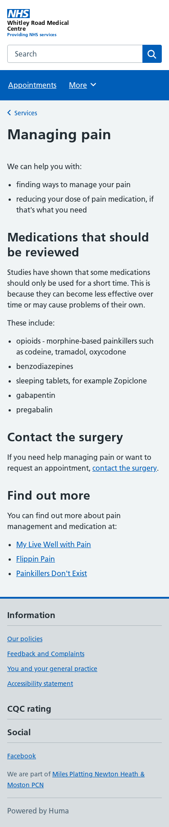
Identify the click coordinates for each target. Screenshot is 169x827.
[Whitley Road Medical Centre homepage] (46, 23)
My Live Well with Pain (53, 544)
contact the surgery (124, 468)
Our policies (24, 639)
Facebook (21, 756)
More (83, 84)
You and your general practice (52, 669)
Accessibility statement (40, 684)
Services (25, 113)
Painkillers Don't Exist (51, 573)
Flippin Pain (35, 558)
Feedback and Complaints (45, 654)
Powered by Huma (38, 810)
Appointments (32, 85)
